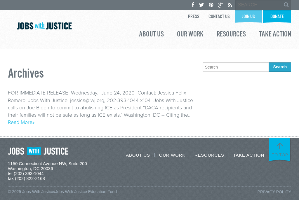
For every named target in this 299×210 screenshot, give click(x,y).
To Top (280, 155)
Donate (277, 17)
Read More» (21, 122)
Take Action (275, 35)
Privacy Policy (274, 192)
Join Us (248, 17)
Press (193, 17)
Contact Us (219, 17)
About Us (151, 35)
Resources (231, 35)
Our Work (190, 35)
